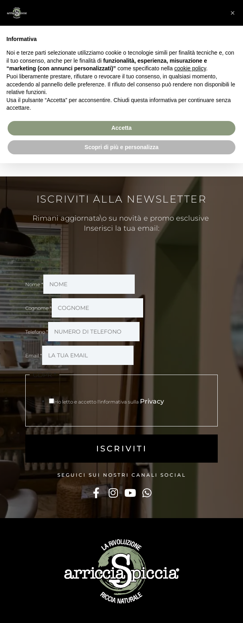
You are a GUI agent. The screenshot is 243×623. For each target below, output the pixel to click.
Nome (34, 284)
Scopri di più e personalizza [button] (121, 147)
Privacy (152, 401)
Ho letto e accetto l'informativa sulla (109, 402)
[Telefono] (94, 331)
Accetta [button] (121, 128)
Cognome (38, 308)
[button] (232, 12)
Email (33, 355)
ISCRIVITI (121, 448)
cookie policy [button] (190, 68)
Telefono (36, 332)
